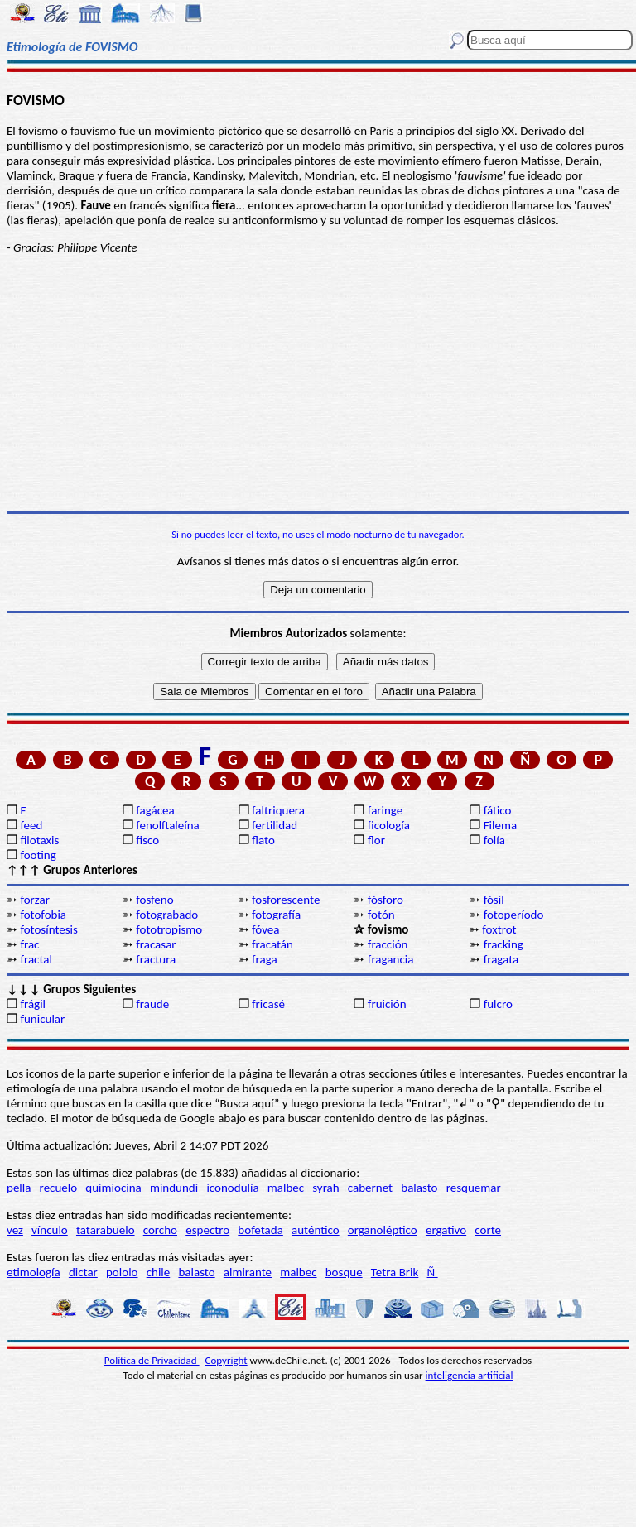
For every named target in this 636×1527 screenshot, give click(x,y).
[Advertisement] (318, 383)
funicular (42, 1018)
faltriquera (278, 810)
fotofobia (43, 914)
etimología (33, 1272)
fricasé (268, 1003)
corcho (160, 1229)
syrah (325, 1187)
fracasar (156, 944)
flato (263, 840)
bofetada (260, 1229)
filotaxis (39, 840)
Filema (500, 825)
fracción (388, 944)
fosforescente (286, 899)
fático (498, 810)
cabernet (370, 1187)
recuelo (59, 1187)
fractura (156, 959)
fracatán (272, 944)
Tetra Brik (395, 1272)
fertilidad (274, 825)
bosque (344, 1272)
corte (488, 1229)
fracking (503, 944)
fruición (387, 1003)
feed (31, 825)
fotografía (276, 914)
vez (15, 1229)
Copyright (226, 1360)
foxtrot (499, 929)
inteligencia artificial (469, 1375)
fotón (381, 914)
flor (376, 840)
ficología (389, 825)
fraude (152, 1003)
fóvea (265, 929)
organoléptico (382, 1229)
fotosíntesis (49, 929)
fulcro (498, 1003)
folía (494, 840)
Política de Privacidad (152, 1360)
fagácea (155, 810)
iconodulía (232, 1187)
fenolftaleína (168, 825)
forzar (35, 899)
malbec (285, 1187)
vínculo (49, 1229)
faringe (385, 810)
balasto (419, 1187)
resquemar (473, 1187)
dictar (83, 1272)
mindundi (174, 1187)
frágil (33, 1003)
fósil (494, 899)
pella (19, 1187)
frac (29, 944)
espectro (207, 1229)
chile (159, 1272)
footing (37, 855)
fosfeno (154, 899)
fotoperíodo (514, 914)
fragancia (391, 959)
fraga (264, 959)
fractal (36, 959)
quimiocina (113, 1187)
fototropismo (169, 929)
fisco (147, 840)
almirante (248, 1272)
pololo (122, 1272)
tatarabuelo (105, 1229)
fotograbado (167, 914)
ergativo (446, 1229)
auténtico (316, 1229)
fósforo (385, 899)
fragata (501, 959)
